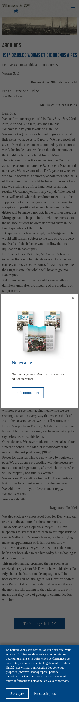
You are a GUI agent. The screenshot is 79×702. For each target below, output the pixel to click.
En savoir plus (45, 695)
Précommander (27, 393)
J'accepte (17, 695)
